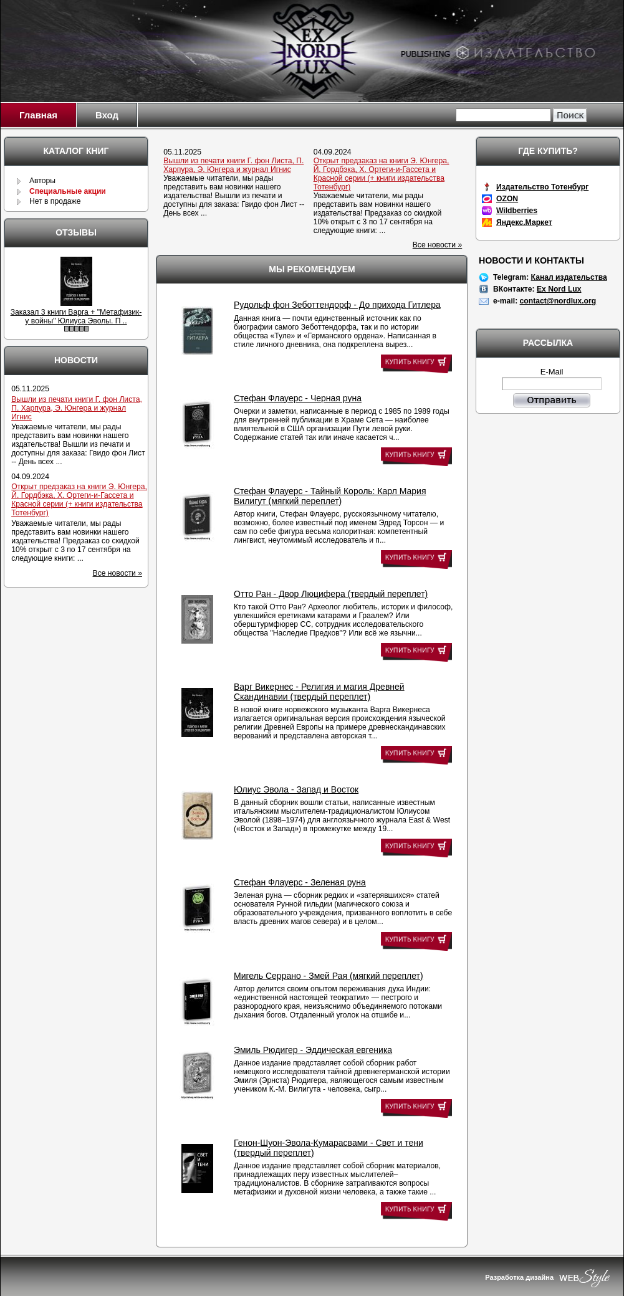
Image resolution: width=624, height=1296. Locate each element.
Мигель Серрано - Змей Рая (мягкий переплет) (328, 976)
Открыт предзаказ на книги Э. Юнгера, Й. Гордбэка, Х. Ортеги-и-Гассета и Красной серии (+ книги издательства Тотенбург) (381, 173)
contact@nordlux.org (558, 301)
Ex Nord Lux (559, 289)
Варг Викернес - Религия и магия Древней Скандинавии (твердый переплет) (319, 692)
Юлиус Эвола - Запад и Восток (296, 789)
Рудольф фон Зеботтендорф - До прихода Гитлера (337, 305)
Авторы (42, 180)
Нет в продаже (55, 201)
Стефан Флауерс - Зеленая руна (300, 882)
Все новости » (437, 245)
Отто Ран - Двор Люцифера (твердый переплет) (331, 594)
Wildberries (516, 210)
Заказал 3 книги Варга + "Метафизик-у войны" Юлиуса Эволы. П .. (76, 316)
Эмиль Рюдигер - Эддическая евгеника (313, 1050)
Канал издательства (569, 277)
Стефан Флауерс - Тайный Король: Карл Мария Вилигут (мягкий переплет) (330, 496)
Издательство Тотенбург (542, 187)
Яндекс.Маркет (524, 222)
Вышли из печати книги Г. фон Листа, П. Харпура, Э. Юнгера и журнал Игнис (233, 165)
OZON (507, 198)
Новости (76, 360)
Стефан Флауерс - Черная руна (298, 398)
